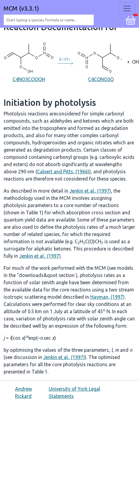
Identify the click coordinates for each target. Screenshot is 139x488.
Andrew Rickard (23, 392)
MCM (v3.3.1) (21, 8)
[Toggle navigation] (127, 8)
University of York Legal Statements (74, 392)
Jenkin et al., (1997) (90, 191)
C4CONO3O (101, 61)
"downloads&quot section (46, 275)
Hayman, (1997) (107, 297)
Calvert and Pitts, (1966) (63, 171)
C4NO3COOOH (29, 61)
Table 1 (34, 212)
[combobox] (50, 20)
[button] (130, 19)
